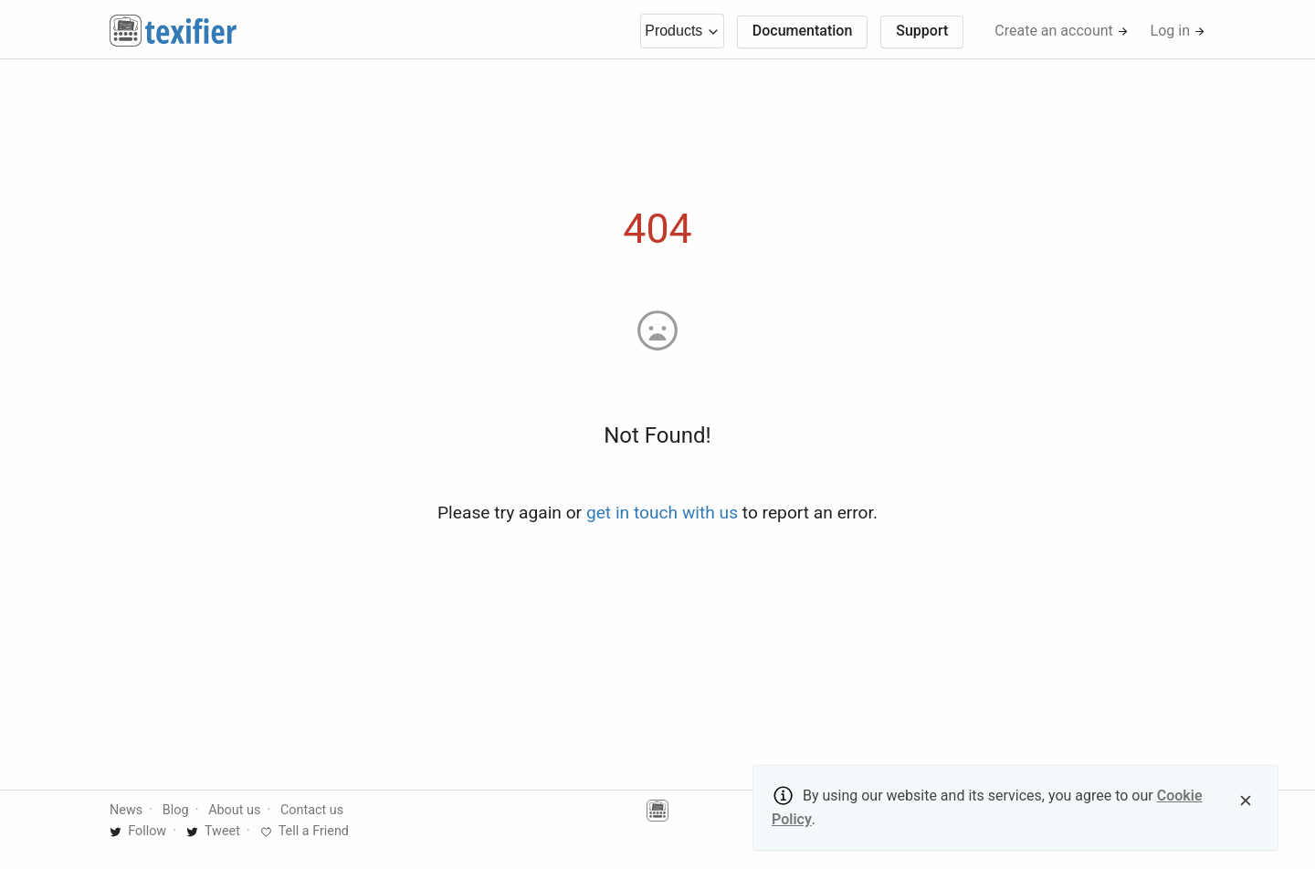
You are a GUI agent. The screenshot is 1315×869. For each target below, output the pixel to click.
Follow (138, 831)
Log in (1178, 30)
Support (922, 30)
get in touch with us (662, 512)
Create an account (1061, 30)
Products (682, 30)
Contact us (311, 810)
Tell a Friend (304, 831)
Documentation (802, 30)
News (126, 810)
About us (234, 810)
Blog (176, 810)
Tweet (213, 831)
